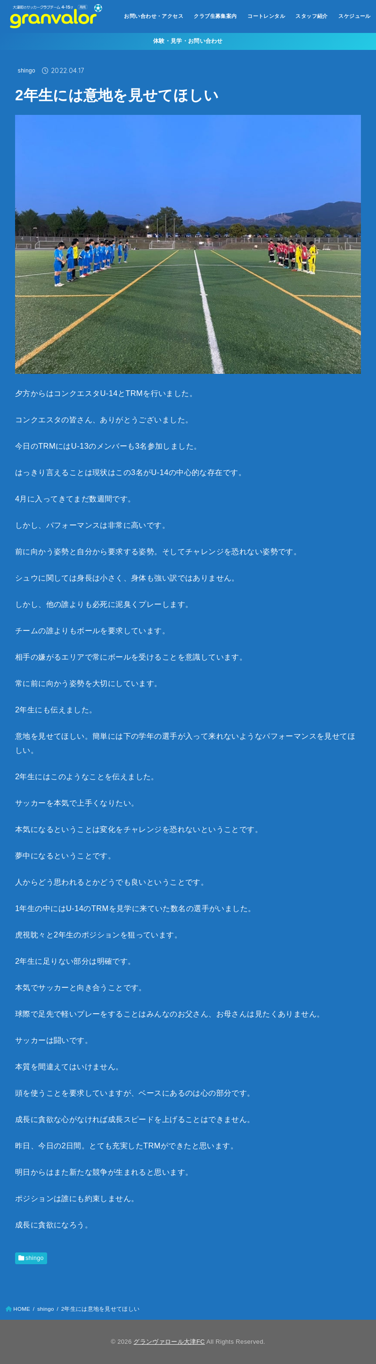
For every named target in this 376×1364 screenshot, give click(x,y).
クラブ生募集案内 (215, 16)
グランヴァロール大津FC (168, 1341)
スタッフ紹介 (311, 16)
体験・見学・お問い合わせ (188, 41)
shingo (26, 70)
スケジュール (354, 16)
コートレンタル (266, 16)
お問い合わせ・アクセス (153, 16)
